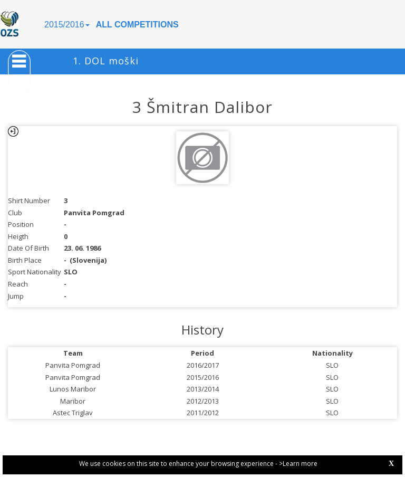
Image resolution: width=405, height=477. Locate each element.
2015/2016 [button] (67, 24)
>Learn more (298, 463)
